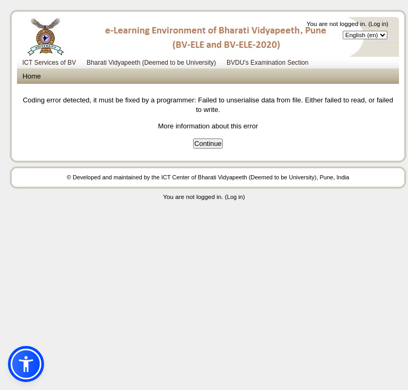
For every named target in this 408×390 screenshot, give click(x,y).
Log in (378, 24)
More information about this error (208, 126)
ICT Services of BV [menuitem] (49, 62)
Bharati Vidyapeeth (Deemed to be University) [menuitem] (151, 62)
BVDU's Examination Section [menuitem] (267, 62)
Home (31, 76)
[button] (26, 364)
